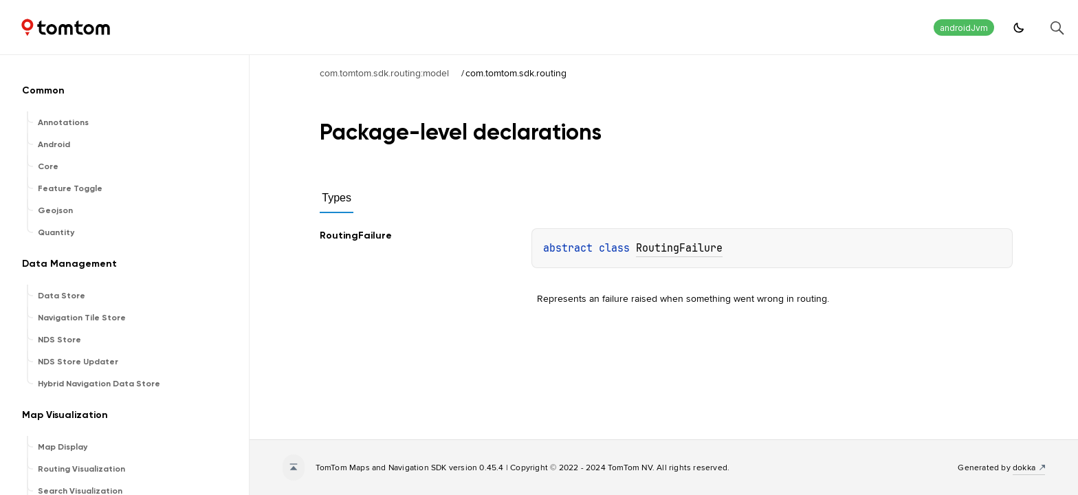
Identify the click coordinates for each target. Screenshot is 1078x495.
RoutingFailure (679, 248)
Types (336, 198)
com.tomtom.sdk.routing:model (384, 73)
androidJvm (964, 28)
